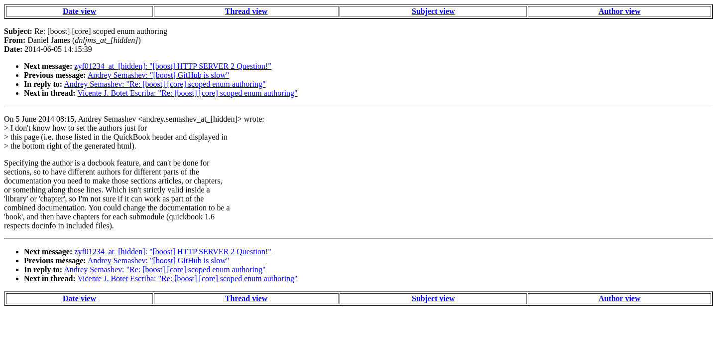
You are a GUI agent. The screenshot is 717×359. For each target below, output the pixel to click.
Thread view (246, 11)
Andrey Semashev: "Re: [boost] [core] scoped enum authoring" (164, 84)
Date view (79, 11)
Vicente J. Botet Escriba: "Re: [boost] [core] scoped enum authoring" (187, 93)
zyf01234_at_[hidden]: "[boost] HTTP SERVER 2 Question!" (172, 66)
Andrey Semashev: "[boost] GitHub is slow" (159, 75)
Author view (619, 11)
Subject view (433, 11)
